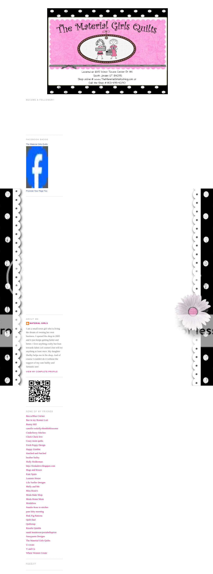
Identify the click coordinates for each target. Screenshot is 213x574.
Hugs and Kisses (34, 470)
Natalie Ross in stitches (37, 507)
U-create (30, 544)
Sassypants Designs (35, 536)
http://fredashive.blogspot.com (40, 465)
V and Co (30, 549)
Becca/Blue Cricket (35, 416)
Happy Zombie (33, 449)
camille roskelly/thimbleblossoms (42, 428)
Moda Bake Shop (34, 495)
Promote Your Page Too (36, 191)
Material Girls (39, 323)
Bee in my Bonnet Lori (37, 420)
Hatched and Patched (36, 453)
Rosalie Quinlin (33, 528)
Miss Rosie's (32, 490)
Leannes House (33, 478)
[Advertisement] (40, 255)
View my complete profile (42, 372)
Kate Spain (31, 474)
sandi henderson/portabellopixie (41, 532)
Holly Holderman (34, 461)
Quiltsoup (30, 524)
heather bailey (32, 457)
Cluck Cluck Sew (34, 436)
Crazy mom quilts (34, 440)
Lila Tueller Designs (36, 482)
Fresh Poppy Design (35, 445)
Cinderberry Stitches (36, 432)
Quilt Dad (31, 519)
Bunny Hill (31, 424)
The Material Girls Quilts (37, 144)
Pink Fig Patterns (34, 515)
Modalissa (31, 503)
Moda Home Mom (35, 499)
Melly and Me (33, 486)
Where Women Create (36, 553)
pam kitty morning (35, 511)
